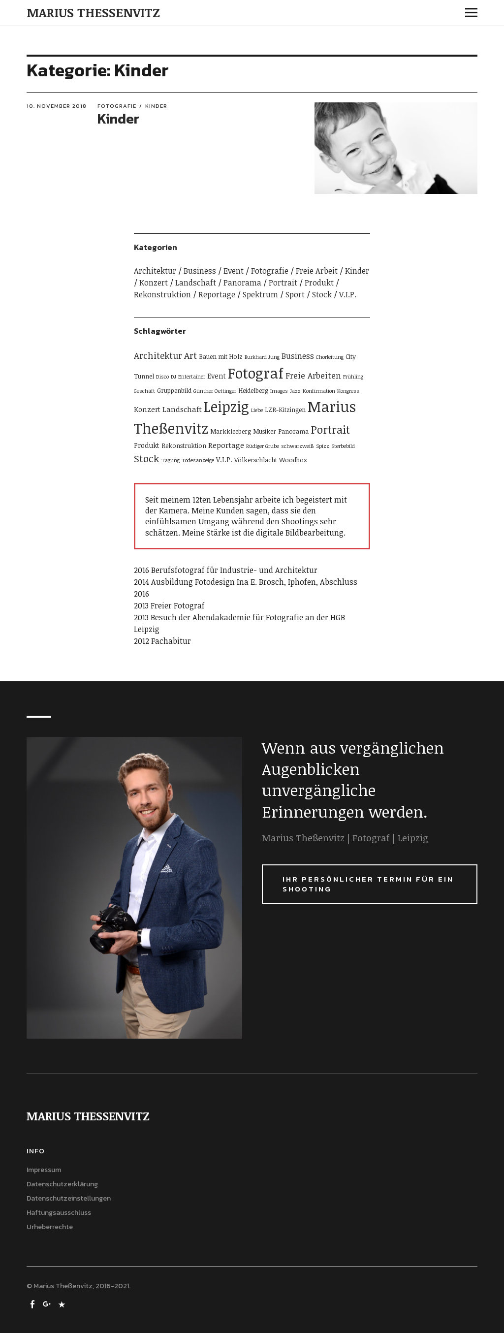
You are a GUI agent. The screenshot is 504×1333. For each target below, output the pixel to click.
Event (233, 270)
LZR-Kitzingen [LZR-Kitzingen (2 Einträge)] (285, 409)
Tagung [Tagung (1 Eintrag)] (170, 460)
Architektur (155, 270)
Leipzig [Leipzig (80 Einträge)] (226, 406)
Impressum (44, 1170)
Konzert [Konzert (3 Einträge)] (147, 409)
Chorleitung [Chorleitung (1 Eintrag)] (330, 356)
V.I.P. (347, 294)
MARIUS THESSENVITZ (93, 12)
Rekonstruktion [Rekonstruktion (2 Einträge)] (183, 445)
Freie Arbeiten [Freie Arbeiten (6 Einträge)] (313, 375)
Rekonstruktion (162, 294)
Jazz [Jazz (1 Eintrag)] (295, 390)
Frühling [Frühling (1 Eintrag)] (353, 376)
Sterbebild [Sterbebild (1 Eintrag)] (343, 446)
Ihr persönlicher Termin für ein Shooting (368, 883)
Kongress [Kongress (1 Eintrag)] (348, 390)
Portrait (283, 282)
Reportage (216, 294)
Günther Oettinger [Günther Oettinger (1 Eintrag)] (214, 390)
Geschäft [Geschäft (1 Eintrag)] (144, 390)
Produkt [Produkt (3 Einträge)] (146, 445)
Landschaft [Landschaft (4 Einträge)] (182, 409)
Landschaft (195, 282)
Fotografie (116, 106)
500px (62, 1303)
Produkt (319, 282)
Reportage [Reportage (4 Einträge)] (226, 445)
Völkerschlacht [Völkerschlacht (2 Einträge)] (255, 459)
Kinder (156, 106)
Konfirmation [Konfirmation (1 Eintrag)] (319, 390)
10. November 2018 (57, 106)
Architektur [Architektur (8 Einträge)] (158, 355)
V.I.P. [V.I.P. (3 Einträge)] (224, 459)
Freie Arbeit (317, 270)
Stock (322, 294)
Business (200, 270)
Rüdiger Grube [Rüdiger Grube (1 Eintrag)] (262, 446)
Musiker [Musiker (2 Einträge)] (264, 431)
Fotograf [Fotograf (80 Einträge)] (256, 372)
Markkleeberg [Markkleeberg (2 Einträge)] (230, 431)
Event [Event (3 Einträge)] (216, 376)
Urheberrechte (50, 1227)
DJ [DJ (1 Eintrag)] (173, 376)
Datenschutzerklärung (62, 1184)
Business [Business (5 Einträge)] (298, 355)
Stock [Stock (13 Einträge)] (146, 458)
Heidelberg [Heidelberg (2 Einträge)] (253, 390)
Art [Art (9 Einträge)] (190, 355)
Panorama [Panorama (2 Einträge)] (293, 431)
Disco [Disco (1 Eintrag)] (162, 376)
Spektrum (260, 294)
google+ (47, 1303)
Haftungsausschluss (59, 1212)
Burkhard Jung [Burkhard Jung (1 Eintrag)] (262, 356)
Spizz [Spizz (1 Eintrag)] (322, 446)
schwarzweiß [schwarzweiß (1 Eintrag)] (297, 446)
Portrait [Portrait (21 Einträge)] (330, 429)
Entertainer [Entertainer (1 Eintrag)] (191, 376)
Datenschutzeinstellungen (69, 1198)
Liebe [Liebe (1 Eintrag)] (257, 410)
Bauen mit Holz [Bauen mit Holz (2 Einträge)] (221, 356)
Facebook (33, 1303)
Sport (295, 294)
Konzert (153, 282)
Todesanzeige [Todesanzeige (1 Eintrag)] (198, 460)
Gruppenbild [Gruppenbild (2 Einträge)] (174, 390)
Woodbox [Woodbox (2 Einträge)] (293, 459)
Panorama (242, 282)
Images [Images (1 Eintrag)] (279, 390)
